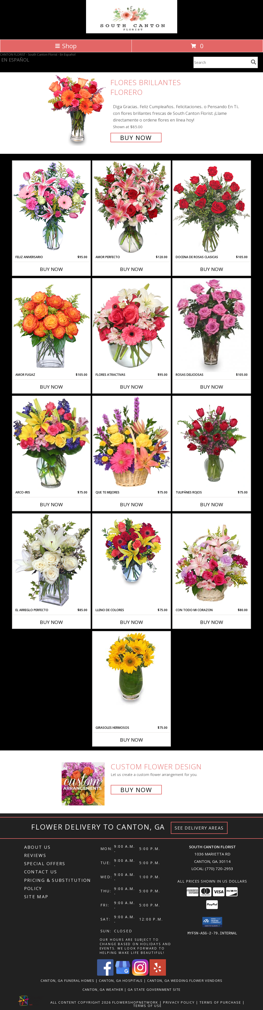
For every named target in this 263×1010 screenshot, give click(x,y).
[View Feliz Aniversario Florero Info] (51, 207)
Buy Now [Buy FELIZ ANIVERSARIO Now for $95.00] (51, 269)
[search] (253, 62)
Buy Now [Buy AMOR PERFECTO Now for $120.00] (131, 269)
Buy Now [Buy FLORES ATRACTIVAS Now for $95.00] (131, 386)
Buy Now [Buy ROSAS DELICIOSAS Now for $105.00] (211, 386)
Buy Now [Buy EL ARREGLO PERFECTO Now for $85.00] (51, 622)
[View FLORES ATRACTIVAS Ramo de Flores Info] (131, 325)
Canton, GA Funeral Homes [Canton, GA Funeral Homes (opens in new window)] (68, 980)
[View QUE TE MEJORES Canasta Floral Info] (131, 443)
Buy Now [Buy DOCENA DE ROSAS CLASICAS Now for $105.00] (211, 269)
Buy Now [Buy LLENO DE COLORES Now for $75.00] (131, 622)
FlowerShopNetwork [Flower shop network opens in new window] (135, 1002)
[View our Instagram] (140, 974)
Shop (66, 46)
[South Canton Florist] (131, 31)
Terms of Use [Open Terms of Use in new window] (147, 1005)
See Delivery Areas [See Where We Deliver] (199, 828)
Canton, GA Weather (102, 989)
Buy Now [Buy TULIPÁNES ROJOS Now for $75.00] (211, 504)
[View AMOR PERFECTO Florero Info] (131, 207)
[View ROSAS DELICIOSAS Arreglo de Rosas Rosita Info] (211, 325)
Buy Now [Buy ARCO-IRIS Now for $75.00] (51, 504)
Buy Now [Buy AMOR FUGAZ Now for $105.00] (51, 386)
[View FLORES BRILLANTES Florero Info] (77, 109)
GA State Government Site (154, 989)
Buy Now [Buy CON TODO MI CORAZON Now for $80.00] (211, 622)
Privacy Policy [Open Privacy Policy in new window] (179, 1002)
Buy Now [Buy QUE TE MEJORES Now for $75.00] (131, 504)
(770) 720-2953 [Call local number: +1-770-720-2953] (219, 868)
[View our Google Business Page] (123, 974)
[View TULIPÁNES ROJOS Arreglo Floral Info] (211, 443)
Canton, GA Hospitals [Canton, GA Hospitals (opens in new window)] (121, 980)
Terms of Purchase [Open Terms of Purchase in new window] (220, 1002)
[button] (212, 922)
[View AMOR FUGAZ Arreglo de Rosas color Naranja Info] (51, 325)
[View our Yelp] (157, 974)
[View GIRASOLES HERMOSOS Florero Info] (131, 668)
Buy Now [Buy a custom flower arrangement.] (136, 789)
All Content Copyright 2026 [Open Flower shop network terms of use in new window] (80, 1002)
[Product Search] (221, 62)
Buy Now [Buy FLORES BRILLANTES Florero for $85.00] (136, 137)
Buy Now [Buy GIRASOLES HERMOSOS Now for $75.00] (131, 739)
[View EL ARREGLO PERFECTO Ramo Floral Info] (51, 560)
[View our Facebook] (105, 974)
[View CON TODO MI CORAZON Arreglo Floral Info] (211, 561)
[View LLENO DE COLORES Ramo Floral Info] (131, 551)
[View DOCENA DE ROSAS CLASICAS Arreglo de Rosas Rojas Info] (211, 207)
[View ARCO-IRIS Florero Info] (51, 443)
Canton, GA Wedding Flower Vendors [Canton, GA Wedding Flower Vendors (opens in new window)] (185, 980)
